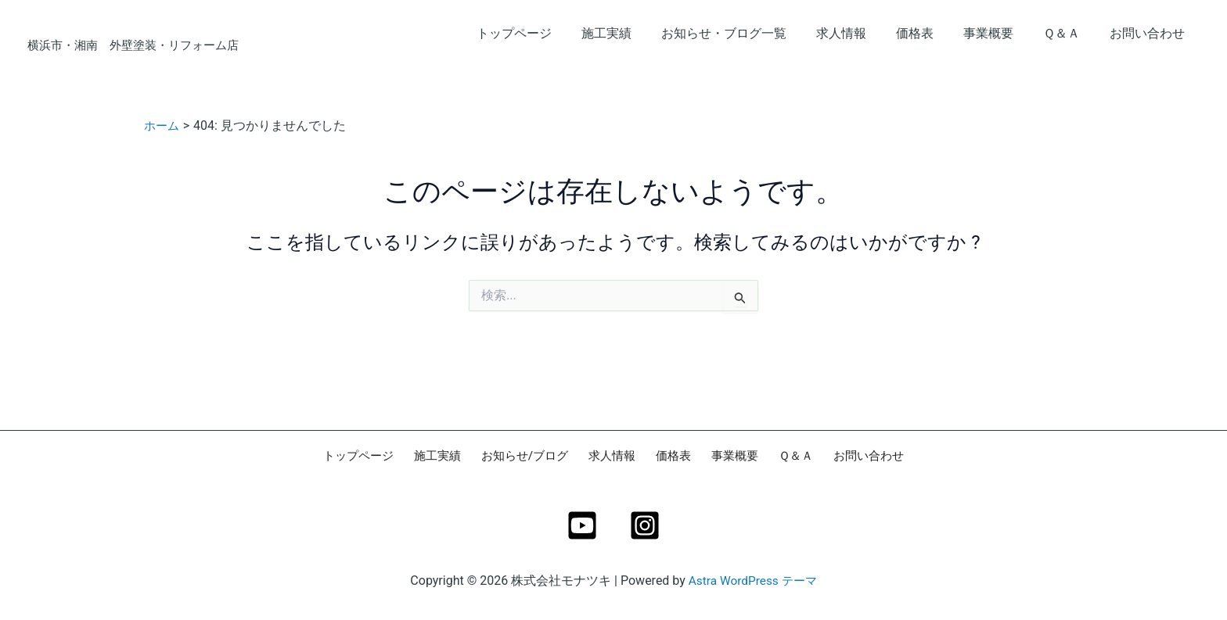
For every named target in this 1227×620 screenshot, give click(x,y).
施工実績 (637, 33)
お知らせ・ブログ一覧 (749, 33)
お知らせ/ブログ (532, 456)
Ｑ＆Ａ (1068, 33)
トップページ (549, 33)
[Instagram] (644, 525)
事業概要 (1000, 33)
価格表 (931, 33)
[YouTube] (582, 525)
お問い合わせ (1149, 33)
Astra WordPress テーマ (752, 580)
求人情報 (862, 33)
